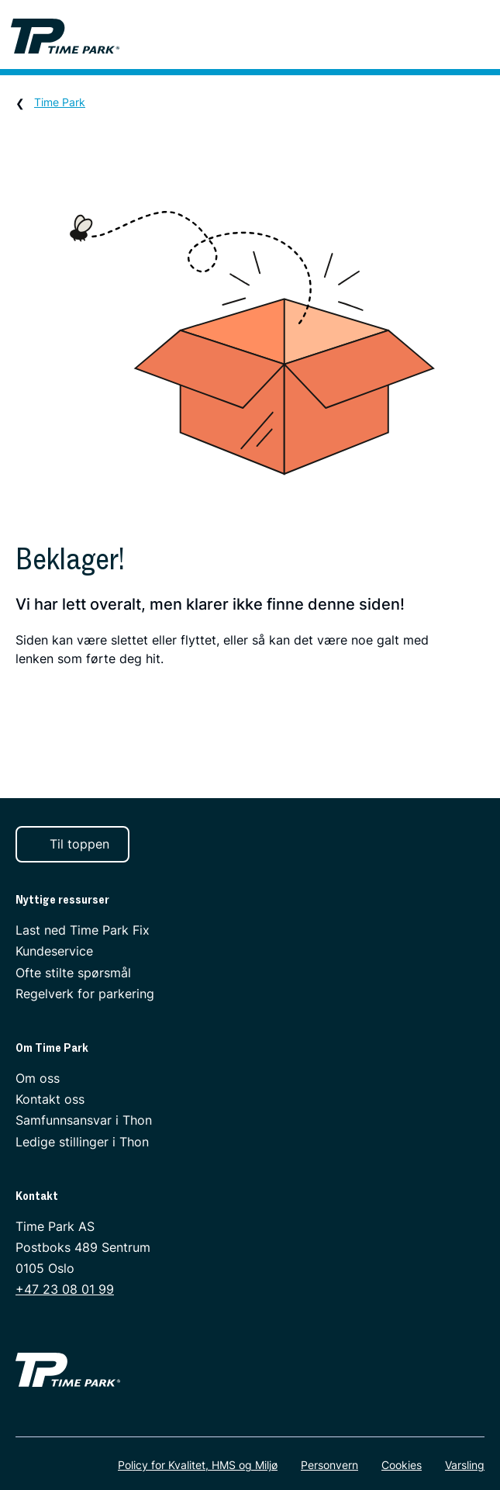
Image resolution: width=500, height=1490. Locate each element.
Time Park (59, 102)
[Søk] (438, 36)
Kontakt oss (50, 1099)
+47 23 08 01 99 (65, 1289)
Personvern (329, 1464)
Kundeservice (54, 951)
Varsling (464, 1464)
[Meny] (480, 36)
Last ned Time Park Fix (83, 930)
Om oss (38, 1078)
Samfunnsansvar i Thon (84, 1120)
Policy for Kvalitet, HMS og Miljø (198, 1464)
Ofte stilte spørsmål (73, 972)
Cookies (401, 1464)
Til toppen (71, 844)
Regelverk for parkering (85, 993)
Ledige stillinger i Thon (82, 1141)
